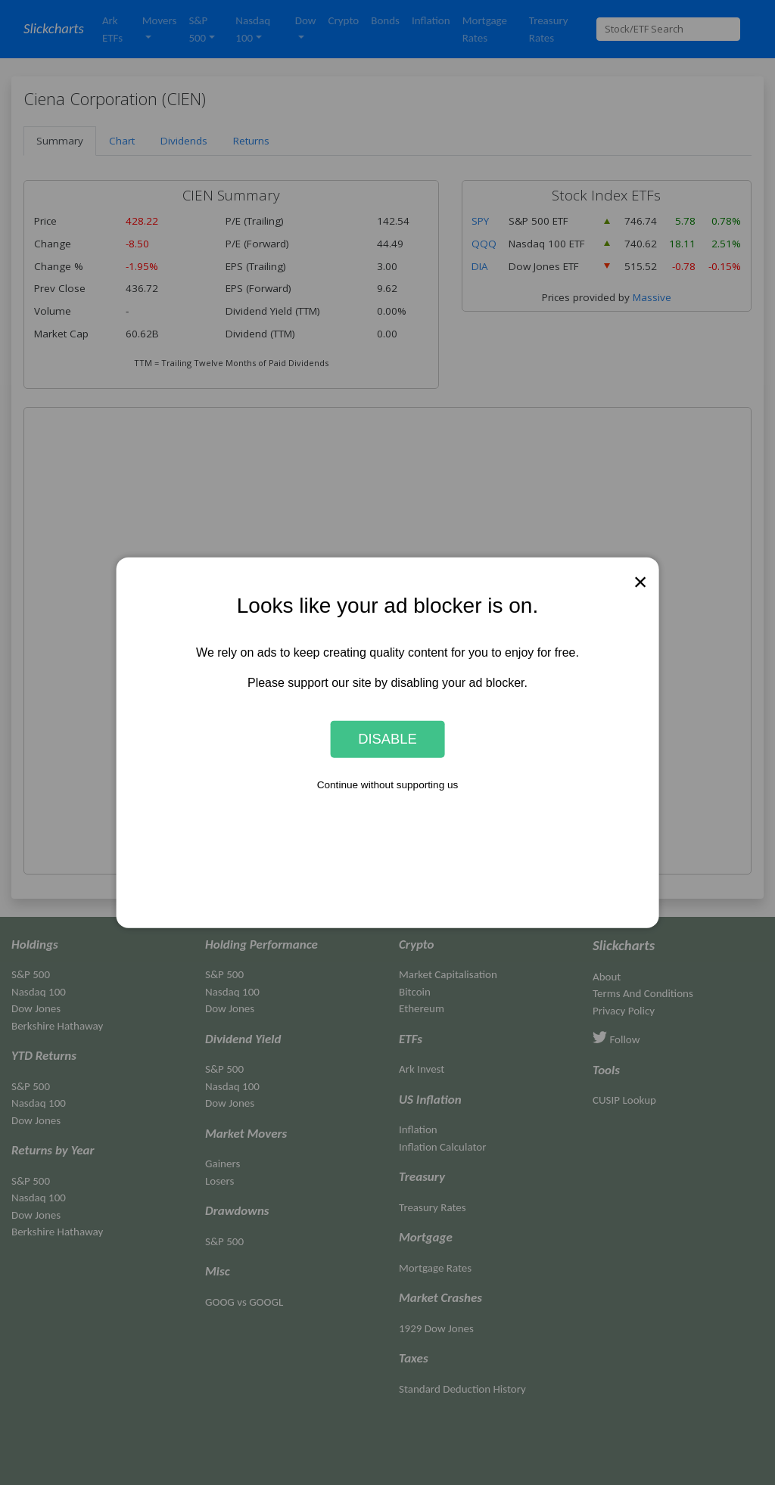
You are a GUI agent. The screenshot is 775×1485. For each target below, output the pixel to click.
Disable (387, 739)
